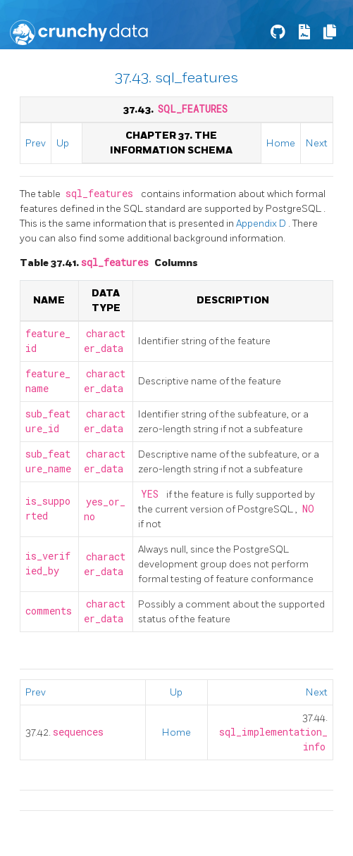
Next (317, 143)
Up (62, 143)
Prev (35, 143)
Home (280, 143)
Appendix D (262, 223)
